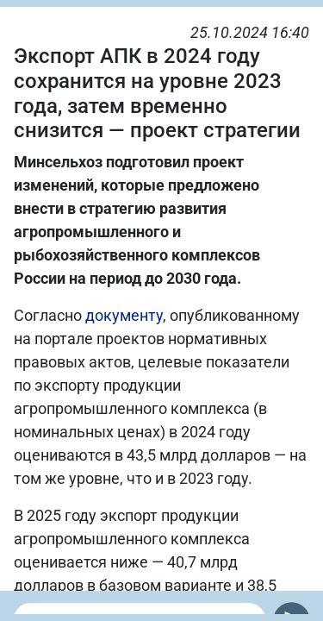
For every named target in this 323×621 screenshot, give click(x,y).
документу (124, 315)
